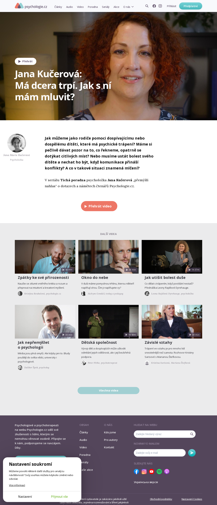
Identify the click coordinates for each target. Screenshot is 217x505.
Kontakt (109, 447)
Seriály (105, 7)
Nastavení (25, 497)
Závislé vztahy (158, 342)
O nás (126, 7)
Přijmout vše (59, 497)
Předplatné (191, 6)
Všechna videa (108, 390)
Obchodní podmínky (161, 499)
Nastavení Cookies (192, 499)
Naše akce (86, 470)
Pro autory (111, 440)
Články (58, 7)
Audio (69, 7)
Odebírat (192, 453)
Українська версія (146, 482)
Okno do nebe (94, 277)
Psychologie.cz (31, 6)
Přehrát (25, 61)
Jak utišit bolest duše (165, 277)
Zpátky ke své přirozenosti (43, 277)
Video (80, 7)
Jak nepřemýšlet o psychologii (33, 345)
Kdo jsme (110, 432)
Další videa (108, 234)
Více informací (17, 485)
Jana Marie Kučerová (16, 155)
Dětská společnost (99, 342)
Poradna (93, 7)
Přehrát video (97, 206)
